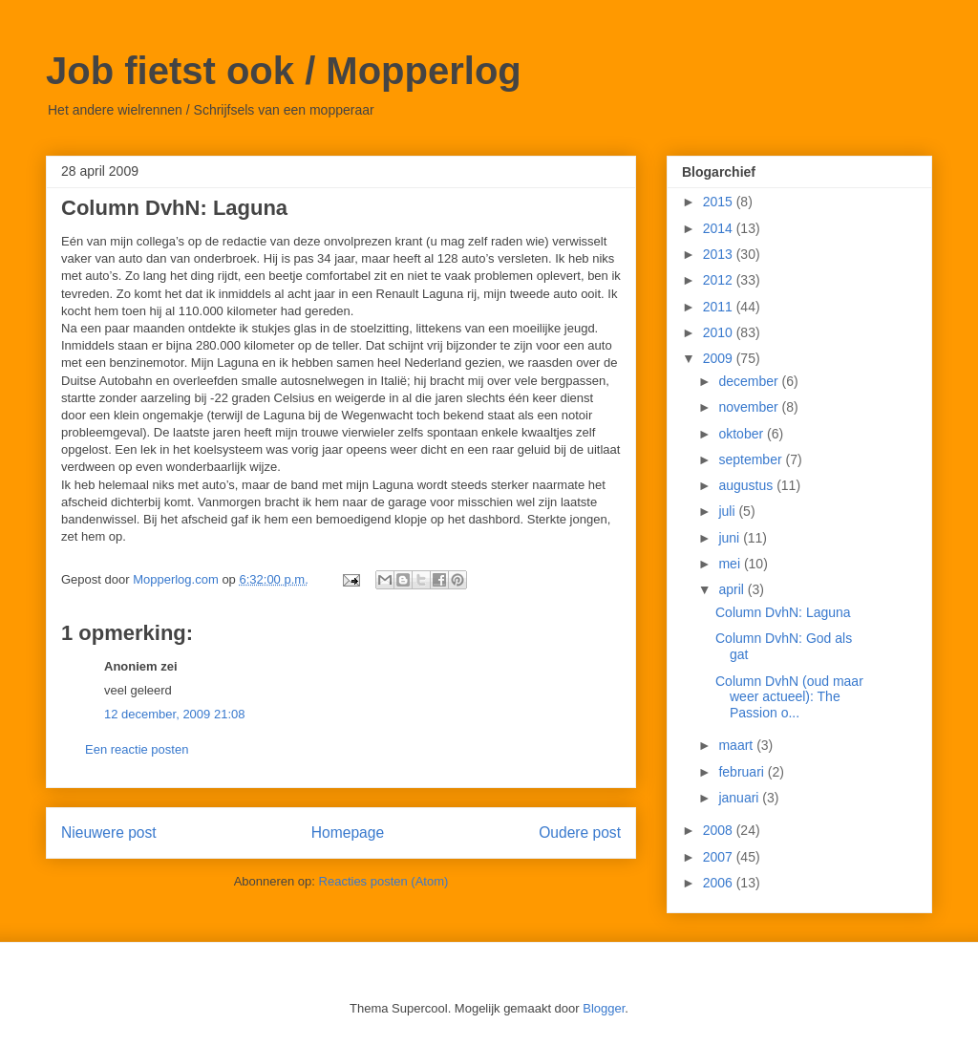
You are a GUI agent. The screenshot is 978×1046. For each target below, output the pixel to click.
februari (742, 771)
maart (737, 745)
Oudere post (580, 832)
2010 (719, 332)
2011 (719, 306)
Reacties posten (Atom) (384, 881)
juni (730, 537)
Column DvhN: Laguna (783, 612)
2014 (719, 228)
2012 (719, 280)
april (732, 589)
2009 (719, 358)
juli (728, 511)
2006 (719, 882)
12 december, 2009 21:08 (174, 714)
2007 (719, 857)
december (749, 381)
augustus (747, 485)
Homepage (347, 832)
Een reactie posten (136, 749)
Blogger (604, 1008)
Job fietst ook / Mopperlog (283, 71)
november (749, 407)
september (751, 459)
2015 (719, 201)
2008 (719, 830)
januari (740, 797)
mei (730, 563)
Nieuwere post (109, 832)
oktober (742, 433)
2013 (719, 254)
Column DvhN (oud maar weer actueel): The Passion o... (789, 697)
